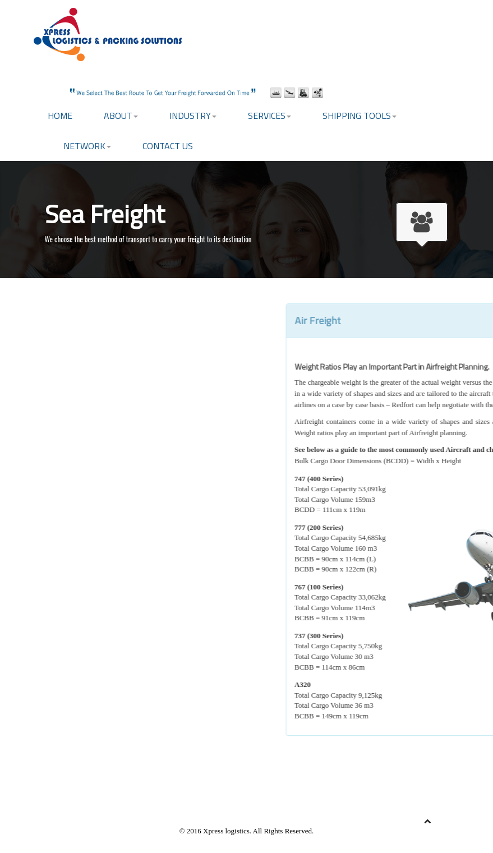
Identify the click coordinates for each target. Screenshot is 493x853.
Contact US (167, 146)
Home (60, 115)
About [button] (121, 115)
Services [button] (269, 115)
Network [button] (87, 146)
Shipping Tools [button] (359, 115)
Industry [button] (192, 115)
